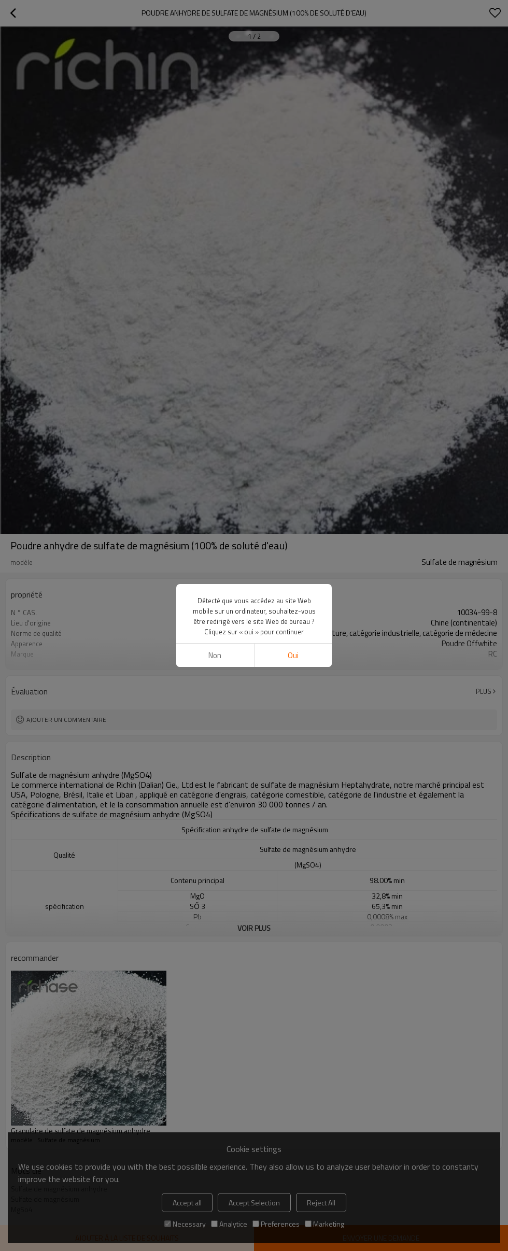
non (214, 283)
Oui (293, 283)
